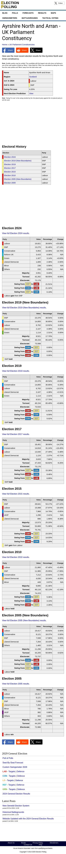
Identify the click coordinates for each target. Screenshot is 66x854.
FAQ (40, 845)
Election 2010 (10, 175)
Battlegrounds (30, 18)
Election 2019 (10, 164)
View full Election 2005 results (15, 684)
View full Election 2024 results (15, 233)
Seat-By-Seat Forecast (13, 763)
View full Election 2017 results (15, 434)
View (31, 93)
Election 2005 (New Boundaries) (17, 179)
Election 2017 (10, 168)
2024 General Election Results (16, 794)
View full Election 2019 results (15, 371)
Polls (15, 13)
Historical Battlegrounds (13, 812)
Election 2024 (10, 157)
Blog (4, 13)
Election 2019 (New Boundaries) (17, 161)
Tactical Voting (50, 18)
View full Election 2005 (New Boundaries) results (24, 620)
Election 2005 (10, 183)
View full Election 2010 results (15, 557)
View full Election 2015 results (15, 494)
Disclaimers (54, 843)
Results (42, 13)
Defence (20, 771)
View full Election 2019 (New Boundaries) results (24, 308)
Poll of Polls (8, 758)
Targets (12, 771)
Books (23, 843)
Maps (53, 13)
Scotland (33, 77)
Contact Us (28, 845)
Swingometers (9, 18)
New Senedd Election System (16, 806)
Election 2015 (10, 172)
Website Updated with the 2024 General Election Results (28, 819)
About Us (11, 843)
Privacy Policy (38, 843)
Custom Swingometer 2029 (15, 767)
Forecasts (28, 13)
